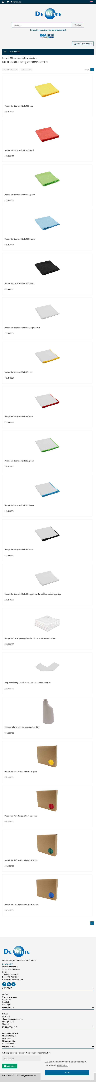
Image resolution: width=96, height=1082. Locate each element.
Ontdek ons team (9, 997)
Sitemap (5, 1024)
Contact (5, 994)
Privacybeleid (8, 1021)
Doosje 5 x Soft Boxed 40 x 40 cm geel (20, 771)
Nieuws (5, 1014)
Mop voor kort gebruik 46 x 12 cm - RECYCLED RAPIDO (27, 682)
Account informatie (10, 1033)
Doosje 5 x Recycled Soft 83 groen (19, 461)
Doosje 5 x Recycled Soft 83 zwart (19, 549)
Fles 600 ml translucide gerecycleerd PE (21, 727)
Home (4, 58)
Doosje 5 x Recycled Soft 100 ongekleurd (22, 327)
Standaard (8, 69)
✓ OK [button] (67, 1072)
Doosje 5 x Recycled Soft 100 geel (18, 106)
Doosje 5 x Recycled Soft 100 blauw (19, 239)
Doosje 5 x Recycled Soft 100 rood (19, 150)
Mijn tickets (7, 1038)
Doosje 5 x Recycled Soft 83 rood (18, 416)
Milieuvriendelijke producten (23, 58)
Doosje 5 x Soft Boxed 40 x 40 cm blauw (21, 904)
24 (23, 69)
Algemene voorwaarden (12, 1019)
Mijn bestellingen (9, 1036)
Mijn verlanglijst (8, 1041)
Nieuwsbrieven (8, 1043)
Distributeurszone (82, 43)
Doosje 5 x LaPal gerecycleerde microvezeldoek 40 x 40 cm (30, 638)
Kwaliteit (5, 1002)
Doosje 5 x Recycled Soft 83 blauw (19, 505)
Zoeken (78, 25)
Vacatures (6, 999)
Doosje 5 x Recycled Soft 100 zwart (19, 283)
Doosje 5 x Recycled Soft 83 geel (18, 372)
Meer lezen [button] (62, 1065)
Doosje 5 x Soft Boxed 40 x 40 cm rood (20, 816)
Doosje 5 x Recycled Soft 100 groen (19, 194)
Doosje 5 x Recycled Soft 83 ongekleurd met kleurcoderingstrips (32, 594)
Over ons (6, 1016)
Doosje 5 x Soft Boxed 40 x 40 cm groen (21, 860)
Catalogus (6, 1004)
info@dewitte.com (15, 979)
